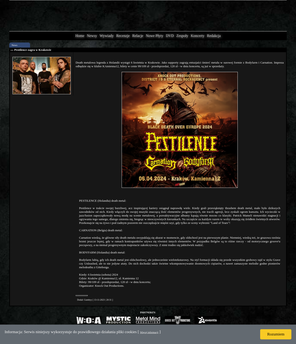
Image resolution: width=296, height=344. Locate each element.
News (14, 45)
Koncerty (198, 36)
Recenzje (123, 36)
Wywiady (107, 36)
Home (79, 36)
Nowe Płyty (154, 36)
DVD (170, 36)
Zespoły (182, 36)
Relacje (137, 36)
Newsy (92, 36)
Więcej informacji (149, 332)
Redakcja (214, 36)
